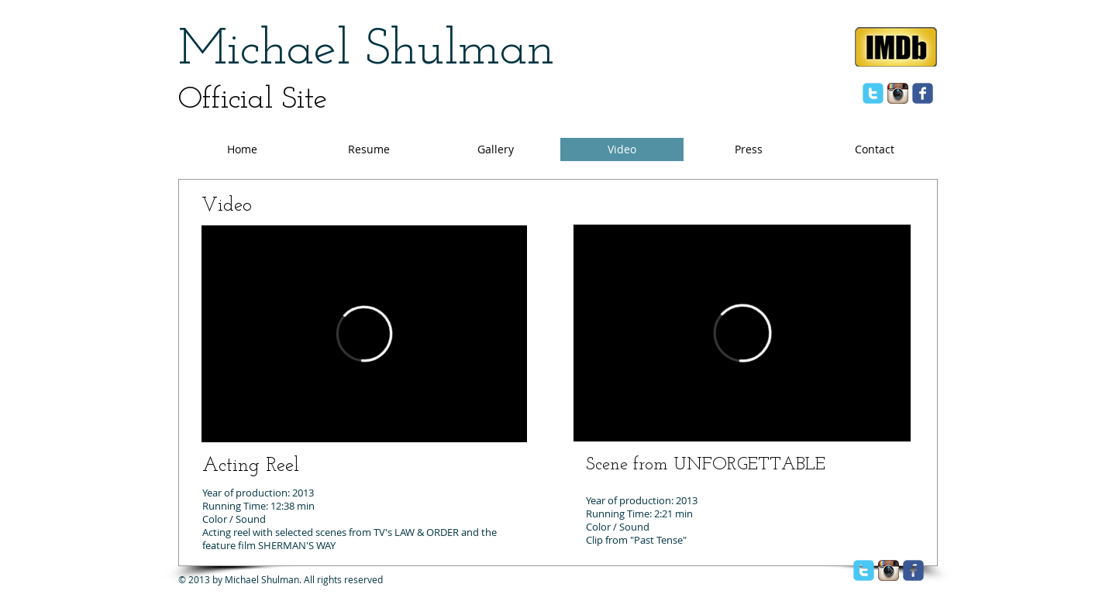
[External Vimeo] (364, 333)
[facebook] (922, 93)
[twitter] (873, 93)
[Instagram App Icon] (897, 93)
